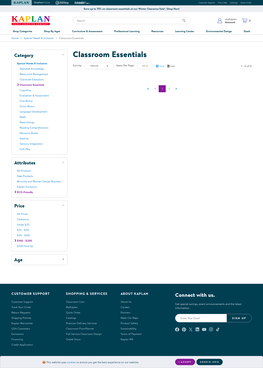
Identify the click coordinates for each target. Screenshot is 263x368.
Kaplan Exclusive (26, 187)
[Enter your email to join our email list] (201, 318)
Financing (17, 339)
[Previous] (155, 88)
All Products (24, 170)
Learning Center (184, 31)
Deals (247, 31)
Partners (125, 312)
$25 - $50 (23, 230)
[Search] (184, 20)
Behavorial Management (34, 74)
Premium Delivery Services (81, 323)
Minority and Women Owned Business (39, 181)
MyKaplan (72, 307)
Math (23, 117)
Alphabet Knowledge (32, 68)
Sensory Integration (31, 143)
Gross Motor (27, 106)
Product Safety (129, 323)
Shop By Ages (52, 31)
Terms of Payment (131, 334)
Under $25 (23, 224)
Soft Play (25, 149)
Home (14, 38)
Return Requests (21, 312)
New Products (25, 176)
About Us (126, 302)
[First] (148, 88)
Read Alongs (27, 122)
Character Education (32, 79)
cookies (71, 362)
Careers (125, 307)
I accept (185, 361)
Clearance (23, 219)
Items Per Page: (125, 65)
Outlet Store (73, 339)
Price (19, 205)
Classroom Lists (75, 302)
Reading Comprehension (34, 127)
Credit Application (22, 344)
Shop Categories (22, 31)
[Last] (176, 88)
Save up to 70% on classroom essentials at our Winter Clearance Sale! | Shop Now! (131, 9)
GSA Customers (20, 328)
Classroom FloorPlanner (80, 328)
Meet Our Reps (129, 318)
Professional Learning (127, 31)
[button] (227, 21)
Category (23, 55)
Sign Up (239, 318)
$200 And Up (25, 246)
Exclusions (17, 334)
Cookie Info (209, 361)
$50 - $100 (23, 235)
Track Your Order (21, 307)
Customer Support (207, 2)
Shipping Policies (21, 318)
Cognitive (25, 90)
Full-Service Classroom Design (84, 334)
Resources (157, 31)
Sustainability (128, 328)
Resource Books (29, 133)
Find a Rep (222, 2)
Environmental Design (219, 31)
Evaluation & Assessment (34, 95)
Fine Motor (26, 101)
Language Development (33, 111)
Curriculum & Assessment (87, 31)
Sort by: (77, 65)
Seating (24, 138)
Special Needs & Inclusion (39, 38)
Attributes (24, 162)
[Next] (169, 88)
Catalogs (234, 2)
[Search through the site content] (131, 20)
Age (18, 259)
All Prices (22, 214)
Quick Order (246, 2)
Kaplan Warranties (22, 323)
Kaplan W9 (127, 339)
